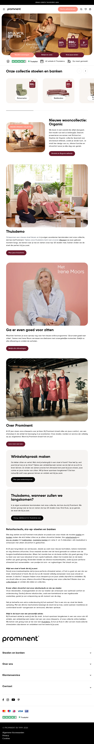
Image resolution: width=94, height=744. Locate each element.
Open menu (3, 9)
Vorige (79, 70)
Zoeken (81, 9)
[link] (47, 34)
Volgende (85, 70)
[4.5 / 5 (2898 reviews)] (25, 61)
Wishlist (85, 9)
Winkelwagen (90, 9)
